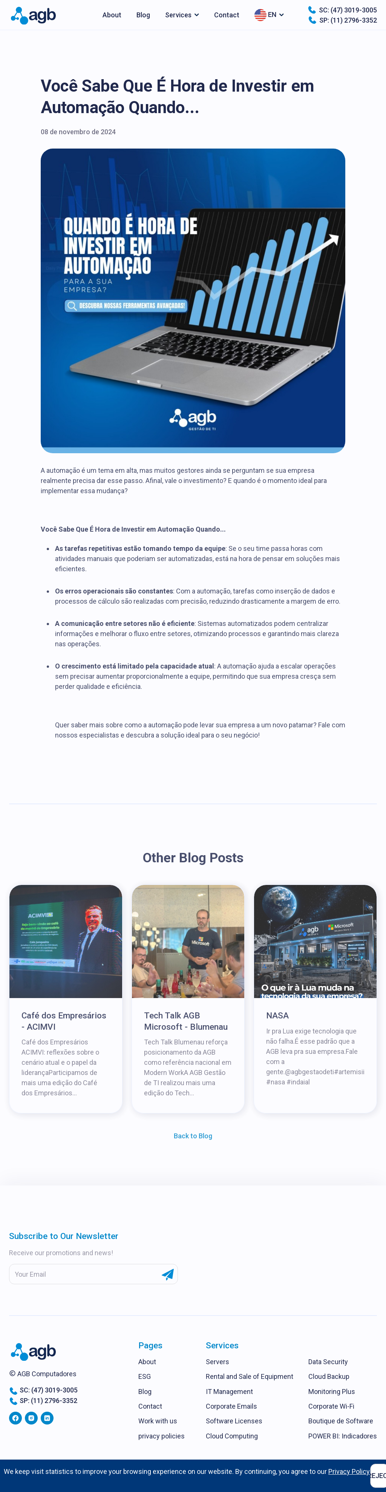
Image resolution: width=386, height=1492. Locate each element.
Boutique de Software (340, 1421)
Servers (217, 1362)
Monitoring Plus (331, 1391)
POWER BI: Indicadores (342, 1436)
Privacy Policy (349, 1471)
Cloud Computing (232, 1436)
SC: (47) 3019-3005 (342, 9)
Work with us (157, 1421)
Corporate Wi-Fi (331, 1406)
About (112, 15)
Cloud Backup (328, 1376)
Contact (226, 15)
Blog (143, 15)
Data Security (328, 1362)
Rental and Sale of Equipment (249, 1376)
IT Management (229, 1391)
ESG (144, 1376)
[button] (182, 15)
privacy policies (161, 1436)
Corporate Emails (231, 1406)
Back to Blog (193, 1136)
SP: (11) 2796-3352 (342, 20)
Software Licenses (234, 1421)
